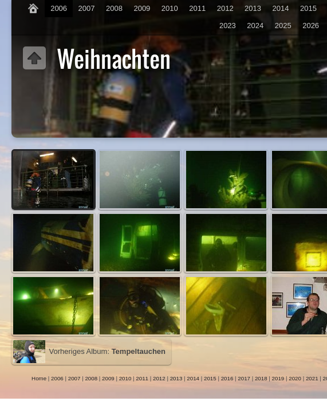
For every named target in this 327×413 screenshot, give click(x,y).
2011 (197, 8)
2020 (295, 378)
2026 (310, 25)
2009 (141, 8)
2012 (225, 8)
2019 (278, 378)
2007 (86, 8)
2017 (244, 378)
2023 (227, 25)
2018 (261, 378)
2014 (281, 8)
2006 (58, 8)
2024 (255, 25)
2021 (312, 378)
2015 (308, 8)
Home (38, 378)
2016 (227, 378)
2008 (114, 8)
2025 (283, 25)
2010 (169, 8)
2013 (253, 8)
